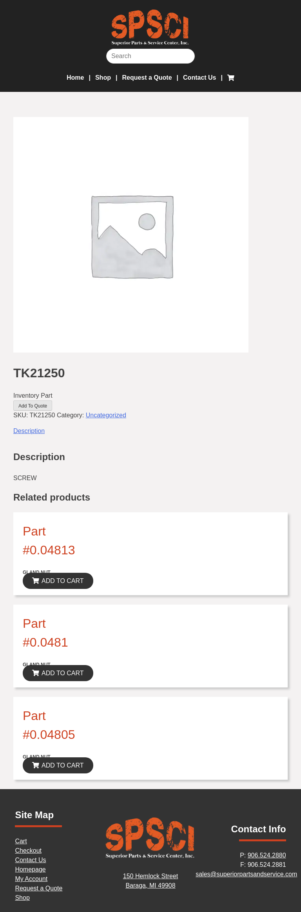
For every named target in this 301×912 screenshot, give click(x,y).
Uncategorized (106, 415)
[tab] (150, 431)
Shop (103, 77)
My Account (31, 878)
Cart (21, 841)
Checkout (28, 850)
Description (29, 431)
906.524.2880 (267, 855)
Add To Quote (32, 406)
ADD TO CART (63, 581)
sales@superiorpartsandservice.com (246, 874)
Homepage (30, 869)
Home (75, 77)
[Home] (150, 857)
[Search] (150, 56)
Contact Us (199, 77)
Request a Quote (147, 77)
